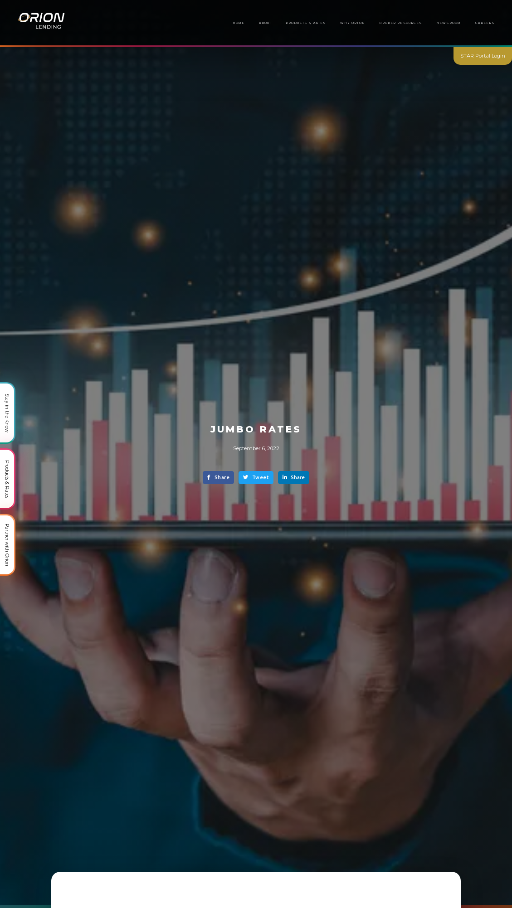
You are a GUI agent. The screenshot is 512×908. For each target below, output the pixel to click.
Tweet (256, 477)
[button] (400, 23)
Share (218, 477)
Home (239, 23)
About (265, 23)
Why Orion (352, 23)
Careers (485, 23)
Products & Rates (306, 23)
